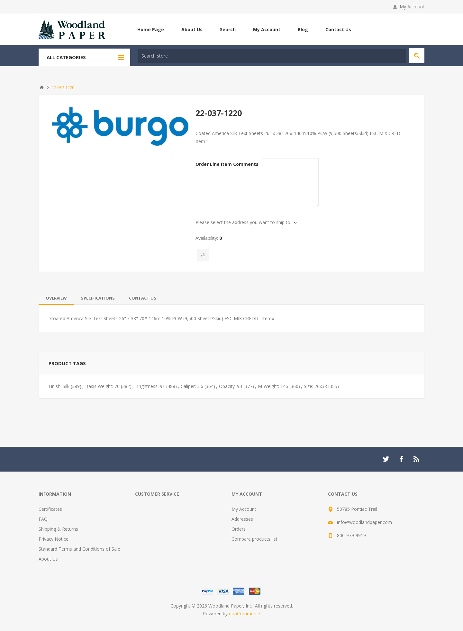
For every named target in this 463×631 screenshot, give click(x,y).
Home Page (150, 29)
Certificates (50, 509)
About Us (192, 29)
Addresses (242, 519)
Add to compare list (203, 255)
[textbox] (272, 56)
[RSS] (417, 459)
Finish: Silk (59, 386)
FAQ (43, 519)
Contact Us (338, 29)
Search (228, 29)
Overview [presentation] (56, 298)
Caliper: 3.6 (192, 386)
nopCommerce (244, 613)
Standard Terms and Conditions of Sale (79, 549)
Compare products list (254, 539)
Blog (303, 29)
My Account (412, 7)
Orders (239, 529)
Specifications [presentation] (98, 298)
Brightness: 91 (150, 386)
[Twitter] (386, 459)
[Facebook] (401, 459)
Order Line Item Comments (227, 164)
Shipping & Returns (58, 529)
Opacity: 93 (230, 386)
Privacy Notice (53, 539)
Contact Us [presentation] (142, 298)
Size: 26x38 (315, 386)
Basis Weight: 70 (102, 386)
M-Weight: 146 (273, 386)
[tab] (56, 298)
